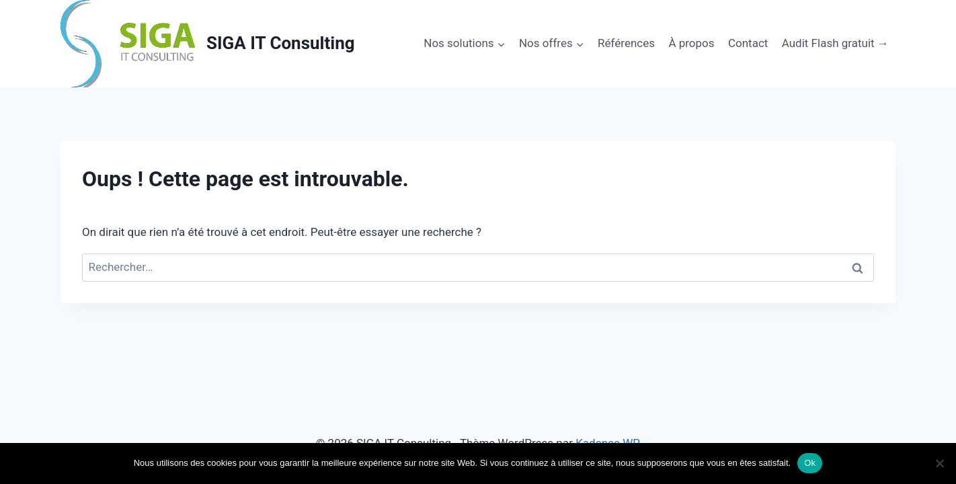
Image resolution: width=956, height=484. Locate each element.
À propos (691, 43)
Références (626, 43)
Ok (809, 463)
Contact (748, 43)
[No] (939, 463)
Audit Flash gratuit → (835, 43)
